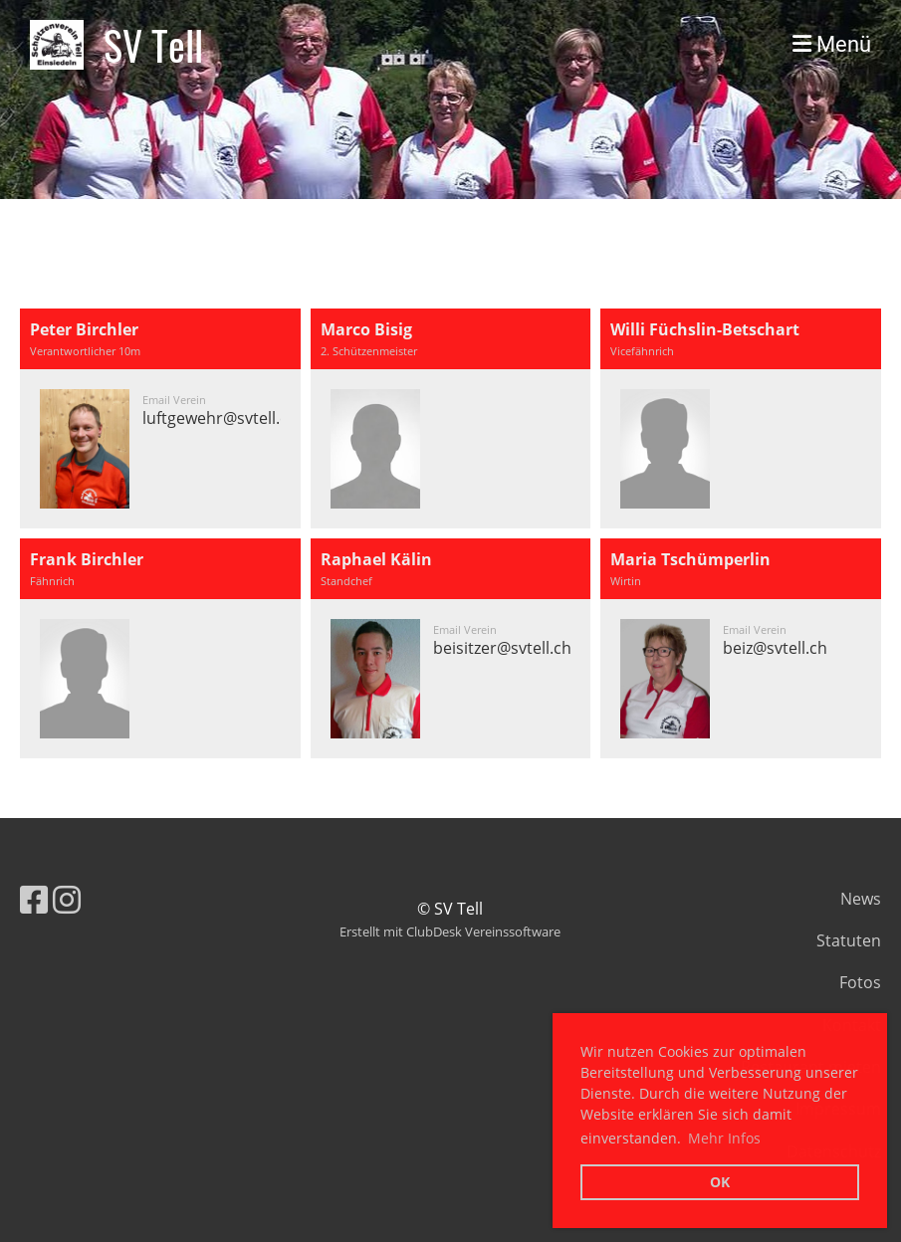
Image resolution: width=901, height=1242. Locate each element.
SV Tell (153, 45)
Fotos (860, 982)
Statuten (848, 940)
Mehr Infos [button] (724, 1138)
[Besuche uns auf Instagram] (67, 899)
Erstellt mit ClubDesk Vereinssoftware (450, 931)
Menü (831, 44)
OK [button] (720, 1181)
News (860, 899)
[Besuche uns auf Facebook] (34, 899)
